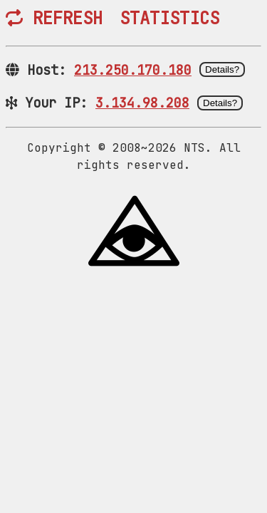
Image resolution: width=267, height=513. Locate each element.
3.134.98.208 (142, 103)
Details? (222, 69)
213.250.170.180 (133, 70)
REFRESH (54, 18)
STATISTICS (169, 18)
